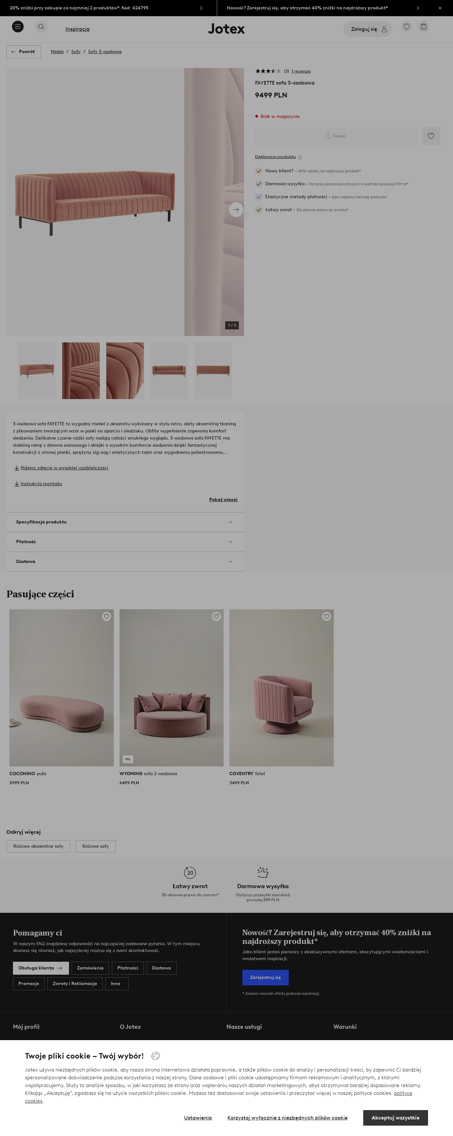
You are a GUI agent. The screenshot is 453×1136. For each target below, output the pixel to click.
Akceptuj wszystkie (396, 1118)
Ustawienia (198, 1118)
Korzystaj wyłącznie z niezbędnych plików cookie (287, 1118)
